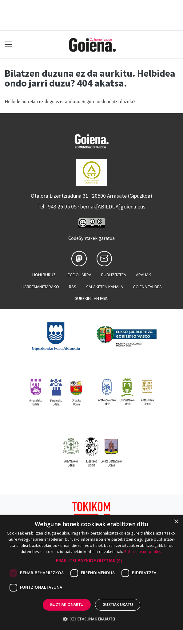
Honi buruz (44, 274)
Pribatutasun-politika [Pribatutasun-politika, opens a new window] (143, 551)
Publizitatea (113, 274)
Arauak (143, 274)
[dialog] (91, 572)
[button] (91, 560)
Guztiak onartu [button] (67, 604)
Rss (72, 286)
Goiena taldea (147, 286)
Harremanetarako (40, 286)
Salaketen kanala (104, 286)
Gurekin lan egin (91, 298)
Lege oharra (78, 274)
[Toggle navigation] (8, 44)
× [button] (176, 521)
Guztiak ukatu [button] (117, 604)
